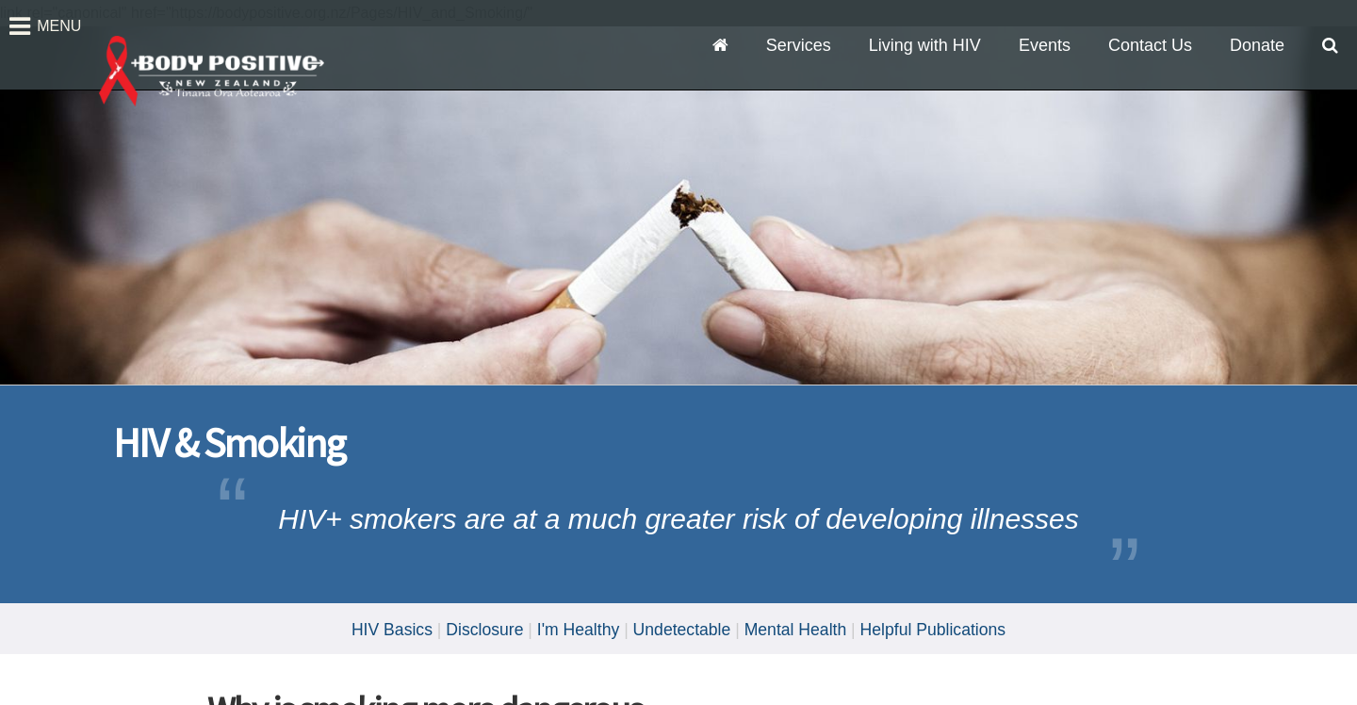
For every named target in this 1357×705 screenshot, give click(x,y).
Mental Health (795, 629)
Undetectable (682, 629)
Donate (1257, 45)
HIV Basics (392, 629)
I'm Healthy (578, 629)
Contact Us (1150, 45)
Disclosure (484, 629)
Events (1045, 45)
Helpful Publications (933, 629)
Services (798, 45)
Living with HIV (925, 45)
